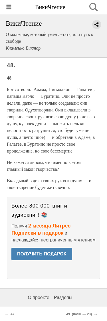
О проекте (38, 297)
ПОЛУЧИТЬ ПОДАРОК (41, 253)
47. (13, 314)
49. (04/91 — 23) (79, 314)
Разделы (63, 297)
